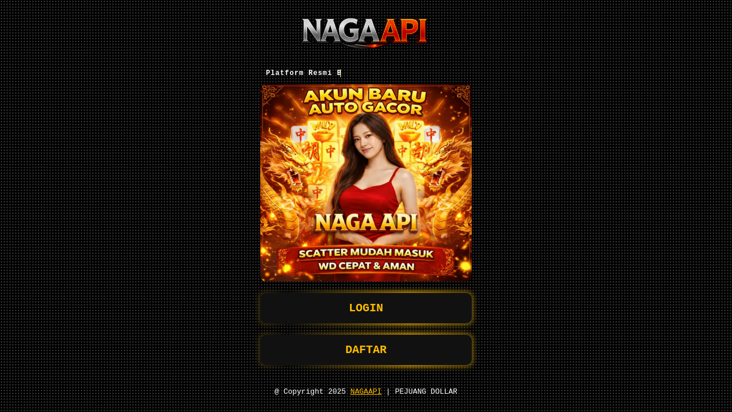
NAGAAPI (366, 391)
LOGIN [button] (366, 303)
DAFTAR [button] (366, 347)
